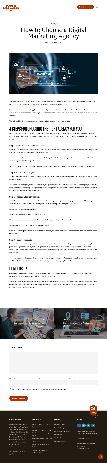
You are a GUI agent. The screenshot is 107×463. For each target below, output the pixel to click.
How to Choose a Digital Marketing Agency (40, 451)
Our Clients (58, 434)
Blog (54, 23)
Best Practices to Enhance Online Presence (40, 446)
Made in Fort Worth (64, 281)
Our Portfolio (58, 438)
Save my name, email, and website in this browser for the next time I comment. (38, 389)
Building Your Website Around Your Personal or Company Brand (41, 432)
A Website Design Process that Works (42, 440)
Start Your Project (60, 441)
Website (72, 379)
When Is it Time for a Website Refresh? (41, 426)
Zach (46, 43)
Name (12, 379)
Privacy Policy (13, 451)
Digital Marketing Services (62, 431)
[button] (100, 7)
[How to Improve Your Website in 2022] (80, 323)
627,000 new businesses (28, 101)
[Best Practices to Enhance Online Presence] (27, 323)
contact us (13, 287)
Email (41, 379)
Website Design (59, 428)
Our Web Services (60, 424)
